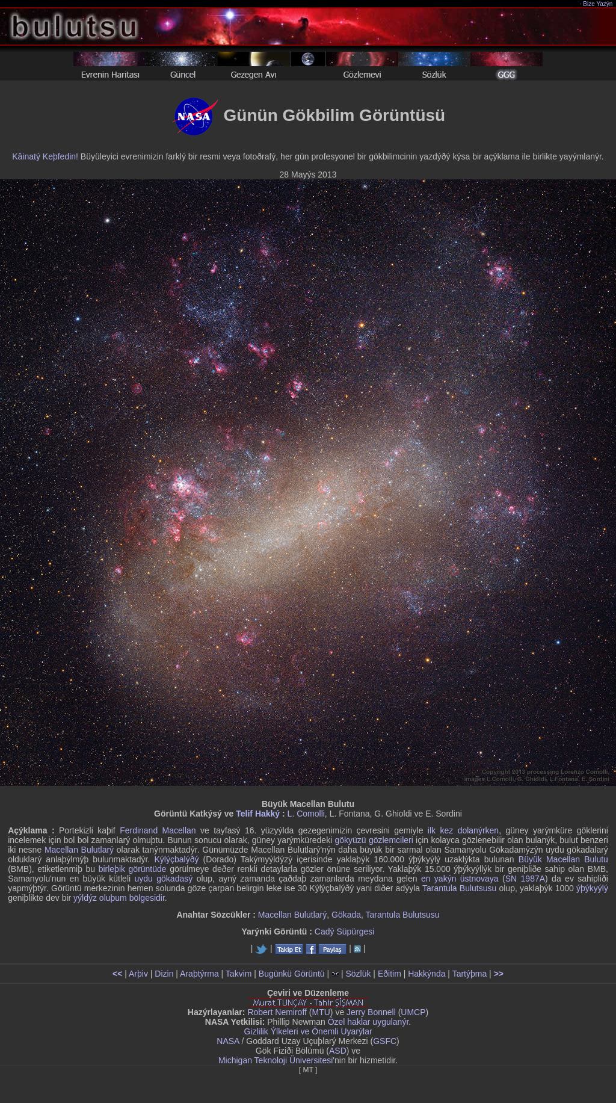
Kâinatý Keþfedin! (45, 156)
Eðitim (389, 973)
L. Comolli (306, 813)
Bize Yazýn (598, 4)
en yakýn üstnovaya (460, 878)
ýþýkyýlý (592, 888)
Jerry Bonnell (371, 1012)
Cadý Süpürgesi (345, 931)
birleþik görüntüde (133, 869)
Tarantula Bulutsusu (459, 888)
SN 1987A (525, 878)
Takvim (239, 973)
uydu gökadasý (164, 878)
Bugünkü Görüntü (292, 973)
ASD (337, 1050)
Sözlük (358, 973)
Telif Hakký (258, 813)
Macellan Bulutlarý (79, 849)
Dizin (164, 973)
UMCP (413, 1012)
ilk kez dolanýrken (463, 830)
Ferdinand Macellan (158, 830)
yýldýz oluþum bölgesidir (119, 898)
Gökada (346, 914)
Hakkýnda (426, 973)
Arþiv (138, 973)
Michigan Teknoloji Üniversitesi (275, 1060)
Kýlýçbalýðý (177, 859)
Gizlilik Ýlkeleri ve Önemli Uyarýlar (308, 1031)
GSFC (384, 1041)
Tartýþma (469, 973)
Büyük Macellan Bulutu (563, 859)
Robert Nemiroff (277, 1012)
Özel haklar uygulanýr (368, 1022)
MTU (321, 1012)
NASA (228, 1041)
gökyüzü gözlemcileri (374, 840)
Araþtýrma (199, 973)
